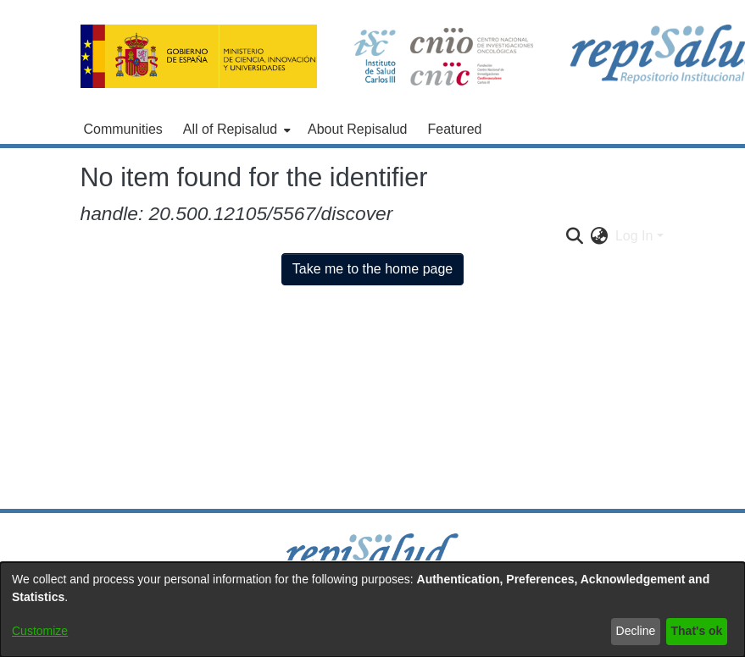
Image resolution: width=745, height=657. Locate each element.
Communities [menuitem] (123, 129)
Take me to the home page (372, 269)
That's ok (697, 631)
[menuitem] (235, 129)
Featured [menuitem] (454, 129)
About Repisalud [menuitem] (357, 129)
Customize (40, 631)
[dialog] (372, 609)
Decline (636, 631)
